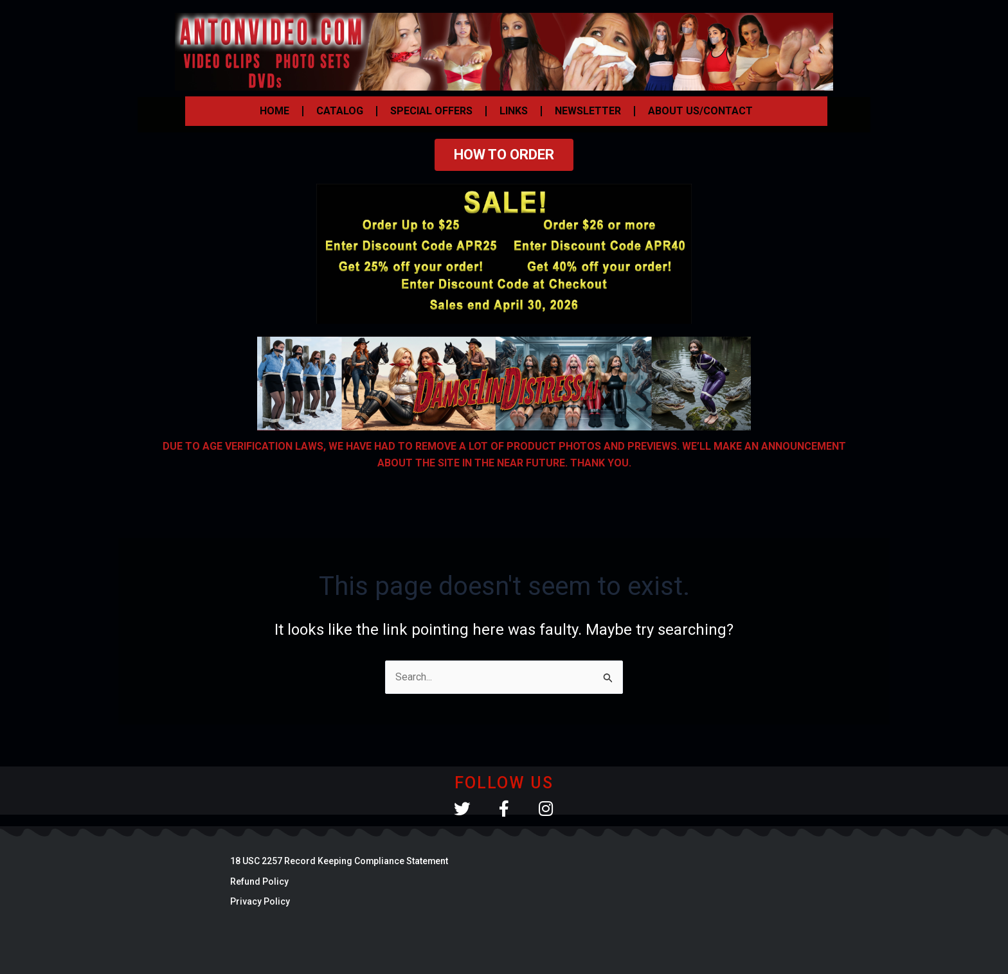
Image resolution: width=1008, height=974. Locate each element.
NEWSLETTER (588, 111)
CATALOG (339, 111)
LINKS (514, 111)
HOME (274, 111)
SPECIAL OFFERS (431, 111)
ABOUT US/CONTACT (700, 111)
